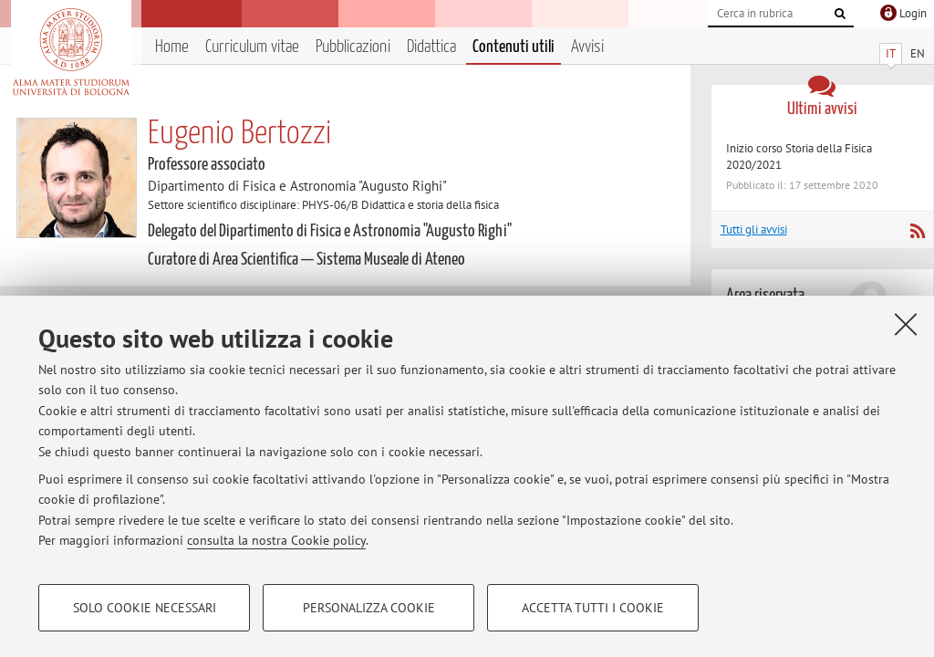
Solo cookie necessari (144, 608)
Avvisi (587, 47)
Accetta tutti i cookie (593, 608)
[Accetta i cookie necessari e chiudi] (905, 324)
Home (172, 47)
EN (917, 53)
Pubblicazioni (353, 47)
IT (891, 53)
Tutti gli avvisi (754, 229)
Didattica (431, 47)
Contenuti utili (513, 47)
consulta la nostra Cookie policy (276, 540)
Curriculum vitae (252, 47)
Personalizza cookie (369, 608)
